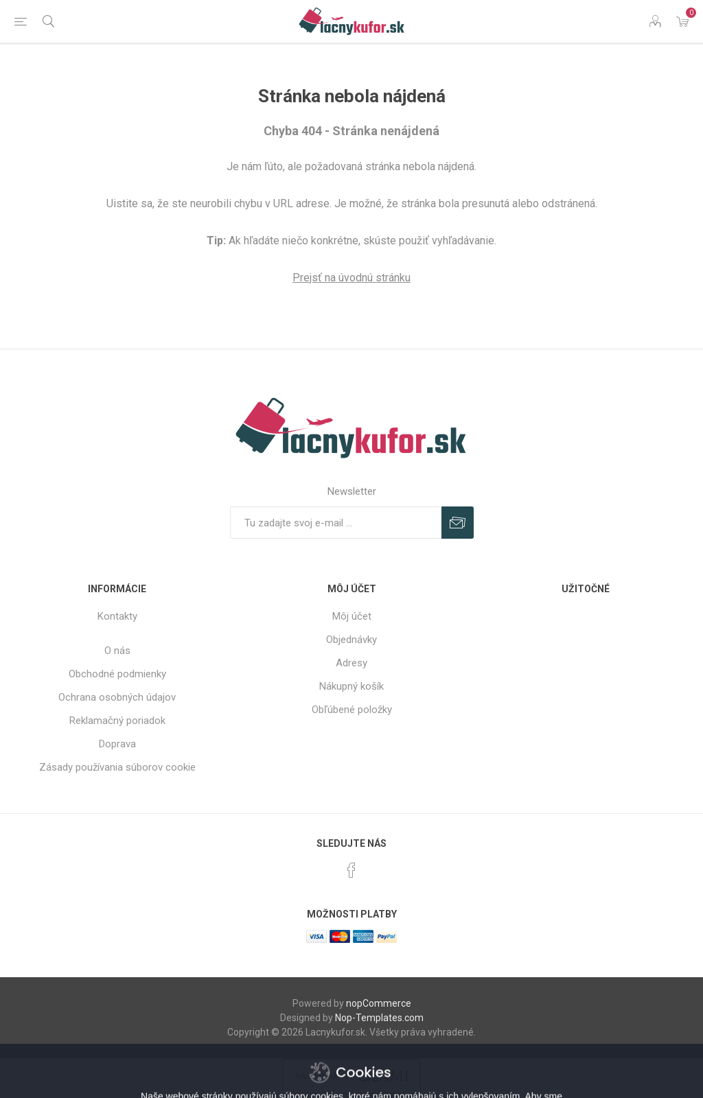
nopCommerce (378, 1003)
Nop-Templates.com (379, 1017)
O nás (117, 650)
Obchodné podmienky (117, 674)
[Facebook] (351, 870)
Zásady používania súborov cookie (117, 767)
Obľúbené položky (352, 709)
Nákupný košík (351, 686)
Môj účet (351, 616)
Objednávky (351, 639)
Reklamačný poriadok (117, 720)
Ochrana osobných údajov (117, 697)
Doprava (117, 744)
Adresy (351, 663)
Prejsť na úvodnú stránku (351, 277)
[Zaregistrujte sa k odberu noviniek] (335, 522)
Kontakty (117, 616)
